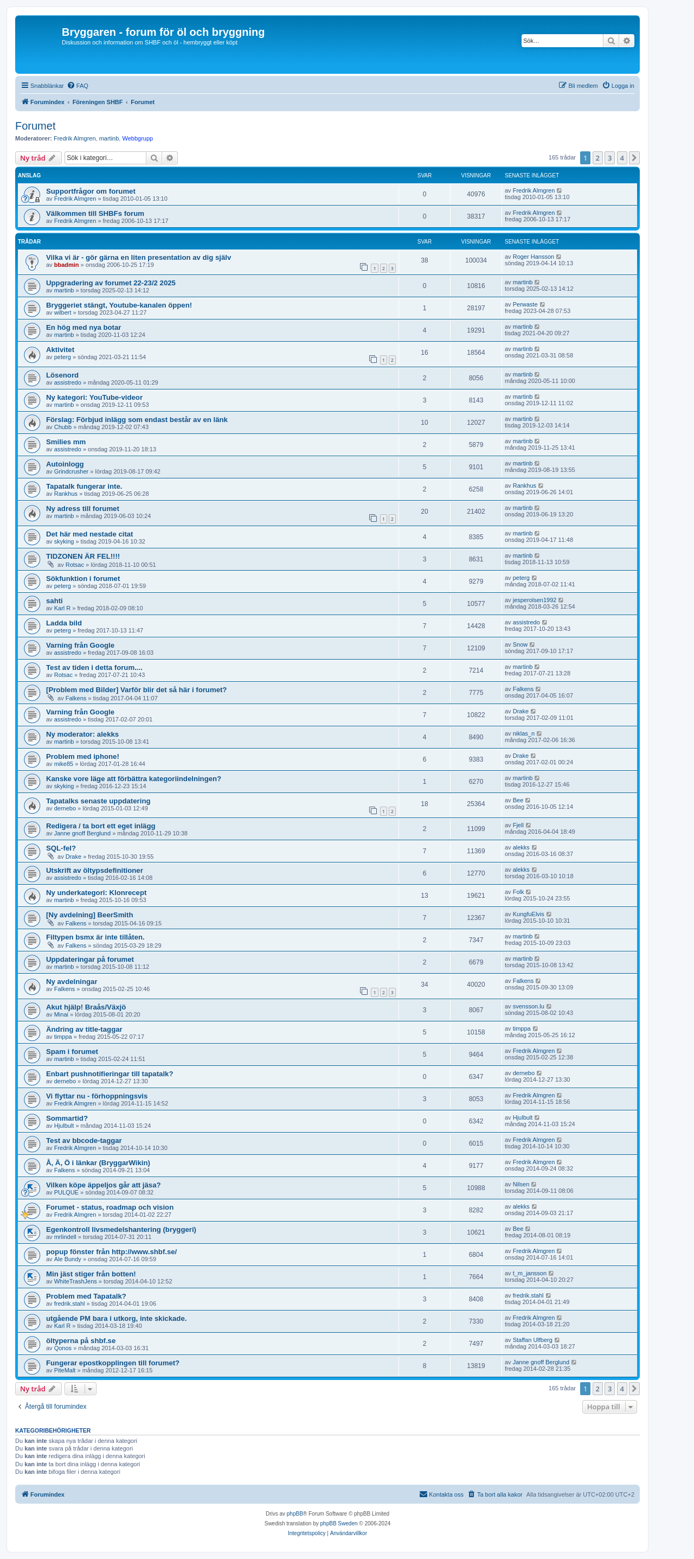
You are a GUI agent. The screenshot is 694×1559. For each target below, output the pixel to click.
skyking (64, 541)
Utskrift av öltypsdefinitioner (94, 870)
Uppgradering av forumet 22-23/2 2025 (111, 283)
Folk (518, 892)
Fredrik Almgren (75, 138)
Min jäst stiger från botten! (91, 1274)
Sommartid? (67, 1118)
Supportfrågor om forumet (91, 191)
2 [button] (598, 158)
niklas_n (524, 733)
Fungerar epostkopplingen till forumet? (112, 1363)
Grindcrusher (71, 471)
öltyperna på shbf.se (80, 1341)
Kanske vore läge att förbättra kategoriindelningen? (133, 779)
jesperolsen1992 (535, 600)
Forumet (35, 126)
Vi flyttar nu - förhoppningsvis (96, 1096)
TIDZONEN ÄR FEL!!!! (83, 556)
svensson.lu (528, 1006)
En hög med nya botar (83, 327)
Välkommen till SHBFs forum (95, 213)
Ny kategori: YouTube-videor (94, 397)
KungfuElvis (528, 914)
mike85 (63, 764)
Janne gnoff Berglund (82, 833)
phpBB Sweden (339, 1523)
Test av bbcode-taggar (84, 1140)
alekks (521, 847)
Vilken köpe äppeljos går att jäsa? (103, 1185)
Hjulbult (64, 1125)
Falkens (76, 698)
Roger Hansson (533, 256)
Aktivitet (60, 350)
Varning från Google (80, 645)
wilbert (63, 312)
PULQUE (66, 1192)
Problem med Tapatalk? (86, 1296)
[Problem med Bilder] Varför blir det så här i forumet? (136, 690)
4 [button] (622, 158)
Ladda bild (64, 623)
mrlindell (65, 1237)
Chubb (63, 427)
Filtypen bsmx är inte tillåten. (95, 937)
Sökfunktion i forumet (83, 578)
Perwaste (525, 304)
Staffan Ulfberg (532, 1340)
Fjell (518, 825)
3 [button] (610, 158)
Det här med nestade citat (89, 534)
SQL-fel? (61, 848)
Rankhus (66, 493)
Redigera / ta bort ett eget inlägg (101, 826)
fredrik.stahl (69, 1303)
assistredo (67, 382)
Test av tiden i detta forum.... (94, 667)
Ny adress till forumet (82, 508)
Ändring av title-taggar (84, 1029)
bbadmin (66, 264)
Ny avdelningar (72, 981)
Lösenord (62, 375)
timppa (63, 1036)
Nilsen (521, 1184)
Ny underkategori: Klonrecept (96, 893)
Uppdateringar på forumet (90, 959)
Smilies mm (66, 442)
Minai (61, 1014)
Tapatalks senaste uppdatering (98, 801)
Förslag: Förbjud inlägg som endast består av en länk (137, 420)
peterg (62, 357)
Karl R (62, 608)
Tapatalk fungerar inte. (84, 486)
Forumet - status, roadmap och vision (110, 1207)
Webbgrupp (137, 138)
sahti (54, 601)
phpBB (295, 1514)
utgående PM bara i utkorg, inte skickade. (116, 1318)
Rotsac (75, 564)
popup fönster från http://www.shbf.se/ (111, 1252)
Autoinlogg (65, 464)
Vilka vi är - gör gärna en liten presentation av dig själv (138, 257)
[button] (634, 157)
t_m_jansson (530, 1273)
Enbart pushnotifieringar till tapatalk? (109, 1074)
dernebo (65, 808)
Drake (521, 711)
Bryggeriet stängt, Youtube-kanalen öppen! (119, 305)
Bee (518, 800)
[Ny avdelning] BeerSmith (89, 915)
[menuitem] (77, 85)
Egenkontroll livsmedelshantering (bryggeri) (121, 1229)
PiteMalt (65, 1370)
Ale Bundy (67, 1259)
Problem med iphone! (82, 756)
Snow (520, 644)
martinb (109, 138)
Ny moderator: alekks (82, 734)
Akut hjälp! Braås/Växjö (86, 1007)
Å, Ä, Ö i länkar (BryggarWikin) (98, 1163)
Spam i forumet (72, 1051)
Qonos (63, 1348)
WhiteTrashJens (75, 1281)
